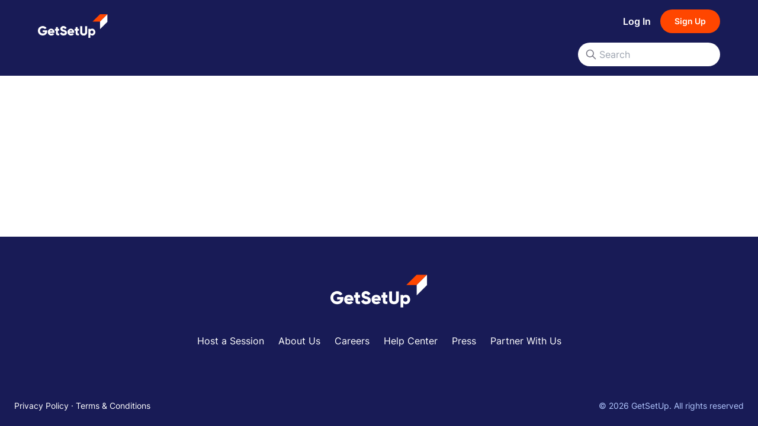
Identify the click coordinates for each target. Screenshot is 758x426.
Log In (637, 21)
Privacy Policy (41, 406)
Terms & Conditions (113, 406)
